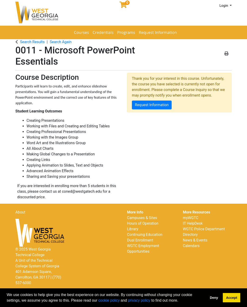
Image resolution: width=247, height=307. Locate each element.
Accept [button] (231, 298)
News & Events (195, 240)
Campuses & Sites (142, 218)
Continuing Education (144, 234)
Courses (81, 32)
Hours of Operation (142, 223)
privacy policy (139, 300)
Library (132, 229)
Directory (190, 234)
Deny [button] (214, 298)
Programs (126, 32)
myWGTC (190, 218)
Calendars (191, 246)
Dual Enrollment (140, 240)
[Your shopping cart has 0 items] (123, 6)
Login (224, 5)
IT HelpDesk (193, 223)
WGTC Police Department (204, 229)
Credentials (103, 32)
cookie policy (109, 300)
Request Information (158, 32)
